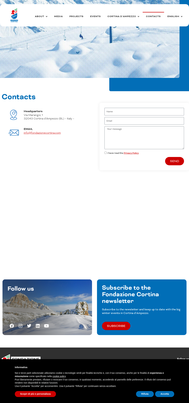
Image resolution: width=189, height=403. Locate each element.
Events (95, 16)
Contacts (153, 16)
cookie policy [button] (59, 376)
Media (58, 16)
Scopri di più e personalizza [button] (35, 394)
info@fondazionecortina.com (42, 133)
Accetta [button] (164, 394)
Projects (76, 16)
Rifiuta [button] (145, 394)
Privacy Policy (131, 153)
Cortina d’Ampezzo (123, 16)
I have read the (123, 153)
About (41, 16)
